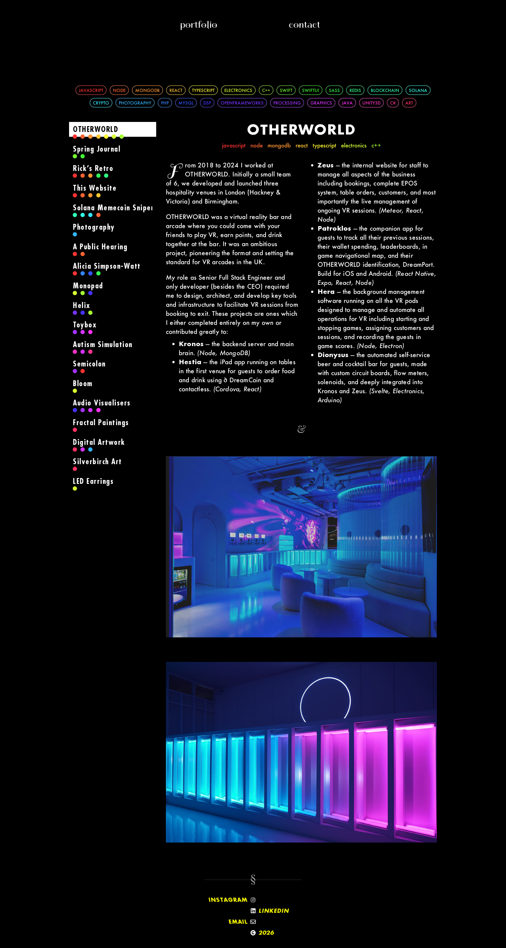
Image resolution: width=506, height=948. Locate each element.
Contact (304, 24)
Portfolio (198, 24)
